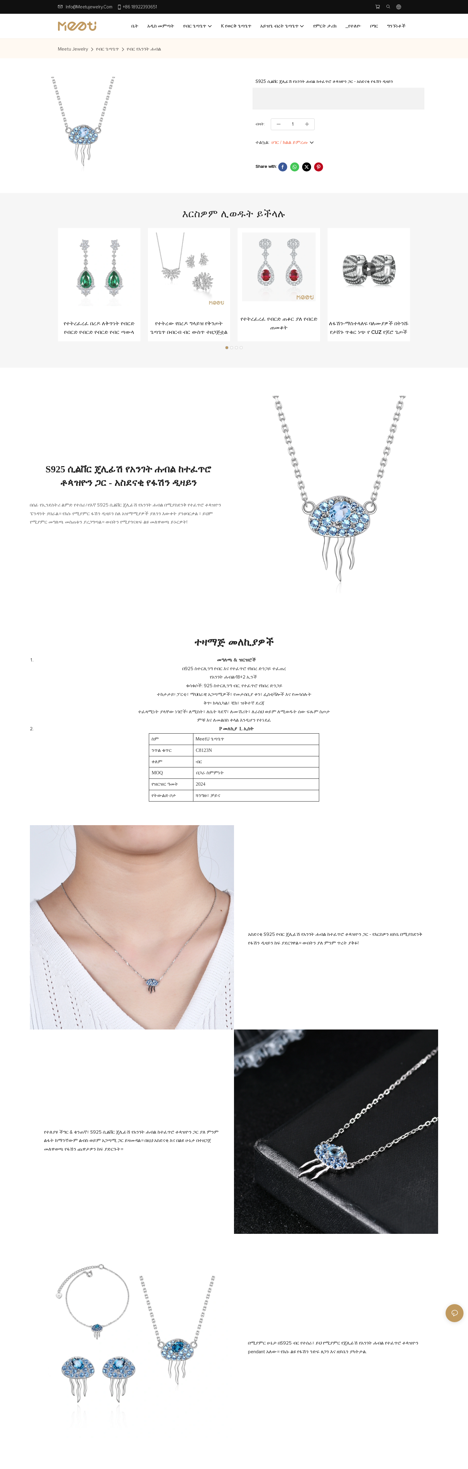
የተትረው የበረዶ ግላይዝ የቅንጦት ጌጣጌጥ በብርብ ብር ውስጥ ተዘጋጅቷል (188, 328)
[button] (227, 347)
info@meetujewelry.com (89, 7)
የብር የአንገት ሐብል (144, 49)
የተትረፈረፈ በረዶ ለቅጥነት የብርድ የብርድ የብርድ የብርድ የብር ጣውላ (99, 328)
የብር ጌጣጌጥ (107, 49)
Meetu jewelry (73, 49)
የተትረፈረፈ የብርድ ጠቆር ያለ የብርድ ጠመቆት (279, 324)
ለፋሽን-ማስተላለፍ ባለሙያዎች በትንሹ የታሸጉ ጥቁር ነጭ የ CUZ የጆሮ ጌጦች (369, 328)
